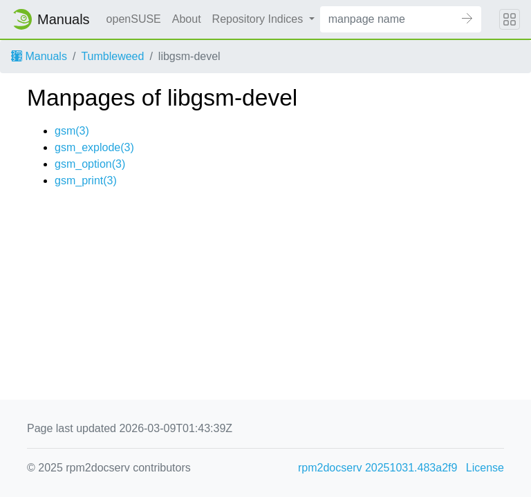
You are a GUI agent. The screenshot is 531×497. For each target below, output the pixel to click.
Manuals (39, 56)
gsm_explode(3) (94, 147)
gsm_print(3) (86, 180)
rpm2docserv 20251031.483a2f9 (377, 468)
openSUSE (133, 19)
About (186, 19)
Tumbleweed (112, 56)
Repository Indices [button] (259, 19)
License (485, 468)
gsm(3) (72, 131)
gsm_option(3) (90, 164)
